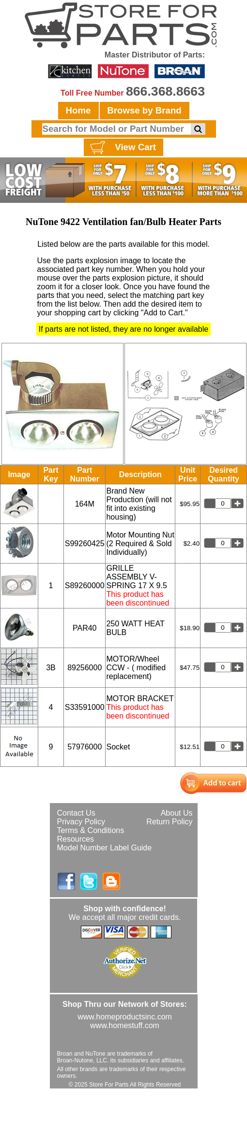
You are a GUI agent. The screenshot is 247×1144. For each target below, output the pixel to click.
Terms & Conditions (90, 830)
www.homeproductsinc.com (124, 1017)
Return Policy (169, 822)
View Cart (122, 147)
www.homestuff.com (124, 1025)
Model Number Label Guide (104, 848)
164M (84, 504)
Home (78, 110)
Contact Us (76, 813)
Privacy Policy (81, 822)
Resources (75, 839)
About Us (177, 813)
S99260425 (85, 543)
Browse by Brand (144, 110)
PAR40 (85, 628)
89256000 (84, 668)
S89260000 (85, 585)
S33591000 (85, 707)
